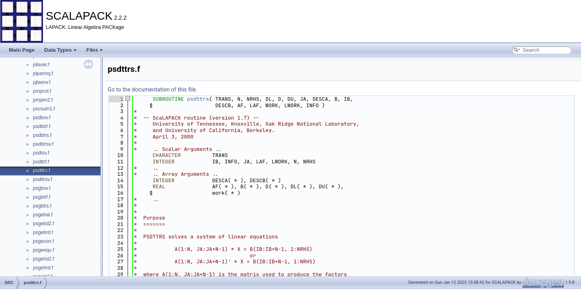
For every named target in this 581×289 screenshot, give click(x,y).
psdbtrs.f (42, 135)
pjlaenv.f (42, 82)
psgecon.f (43, 241)
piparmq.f (43, 73)
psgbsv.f (42, 188)
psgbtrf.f (41, 197)
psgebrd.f (43, 232)
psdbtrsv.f (43, 144)
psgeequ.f (43, 250)
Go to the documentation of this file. (152, 89)
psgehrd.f (43, 268)
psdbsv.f (42, 117)
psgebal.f (43, 215)
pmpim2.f (43, 100)
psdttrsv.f (42, 179)
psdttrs (198, 99)
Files (94, 50)
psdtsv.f (41, 153)
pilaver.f (41, 64)
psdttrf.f (41, 162)
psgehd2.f (43, 259)
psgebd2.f (43, 223)
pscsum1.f (44, 109)
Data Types (60, 50)
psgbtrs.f (42, 206)
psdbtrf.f (41, 126)
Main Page (22, 50)
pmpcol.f (42, 91)
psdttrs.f (41, 170)
